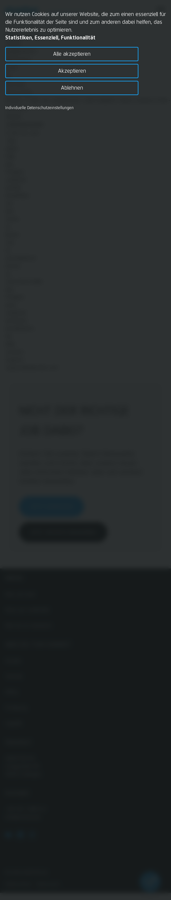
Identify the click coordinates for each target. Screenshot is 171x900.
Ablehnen (72, 88)
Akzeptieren (72, 71)
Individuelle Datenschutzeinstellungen (39, 108)
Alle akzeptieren (72, 54)
